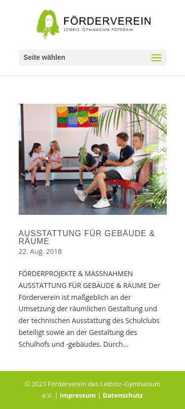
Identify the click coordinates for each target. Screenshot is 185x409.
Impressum (78, 395)
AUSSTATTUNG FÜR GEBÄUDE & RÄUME (87, 237)
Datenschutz (123, 395)
